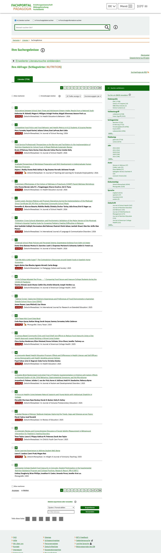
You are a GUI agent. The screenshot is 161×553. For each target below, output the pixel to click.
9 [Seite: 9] (89, 88)
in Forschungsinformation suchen (70, 20)
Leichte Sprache (84, 544)
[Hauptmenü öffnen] (126, 6)
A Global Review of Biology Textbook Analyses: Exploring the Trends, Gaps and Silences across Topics (54, 414)
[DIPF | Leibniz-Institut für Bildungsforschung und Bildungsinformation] (142, 6)
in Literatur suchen (23, 20)
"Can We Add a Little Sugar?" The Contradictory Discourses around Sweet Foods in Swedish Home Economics (52, 261)
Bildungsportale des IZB (85, 547)
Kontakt (16, 547)
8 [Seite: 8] (85, 88)
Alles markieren (19, 96)
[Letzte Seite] (100, 87)
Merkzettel (145, 55)
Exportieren (90, 508)
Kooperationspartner (53, 550)
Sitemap (48, 537)
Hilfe (15, 540)
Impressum (17, 550)
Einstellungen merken (48, 96)
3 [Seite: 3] (68, 88)
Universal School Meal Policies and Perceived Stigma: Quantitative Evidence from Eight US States (52, 243)
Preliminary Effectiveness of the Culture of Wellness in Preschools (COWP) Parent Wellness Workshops (54, 184)
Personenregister (51, 544)
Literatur (25, 40)
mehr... (110, 133)
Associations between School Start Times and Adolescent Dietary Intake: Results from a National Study (54, 111)
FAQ (15, 537)
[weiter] (96, 87)
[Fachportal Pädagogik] (32, 7)
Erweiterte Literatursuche (38, 60)
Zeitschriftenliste (51, 547)
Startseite (16, 40)
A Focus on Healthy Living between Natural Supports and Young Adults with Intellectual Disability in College (53, 395)
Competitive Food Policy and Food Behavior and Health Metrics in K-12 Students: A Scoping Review (53, 128)
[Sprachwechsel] (112, 6)
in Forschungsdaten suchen (44, 20)
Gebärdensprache (84, 540)
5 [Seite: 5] (75, 88)
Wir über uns (18, 544)
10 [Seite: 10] (93, 88)
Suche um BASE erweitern (119, 95)
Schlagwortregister (52, 540)
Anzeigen (15, 490)
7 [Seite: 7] (82, 88)
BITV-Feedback (82, 537)
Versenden (90, 512)
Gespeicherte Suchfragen (139, 58)
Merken (26, 490)
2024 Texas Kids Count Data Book (28, 318)
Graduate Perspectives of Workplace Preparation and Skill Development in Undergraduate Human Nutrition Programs (53, 165)
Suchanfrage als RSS (139, 72)
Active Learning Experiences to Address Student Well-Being (37, 451)
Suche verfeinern (117, 88)
